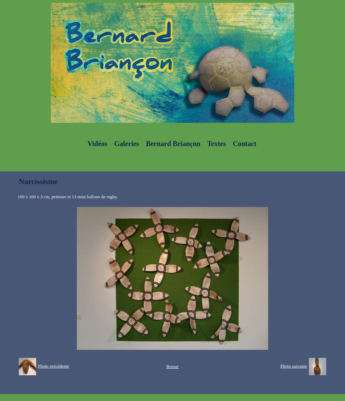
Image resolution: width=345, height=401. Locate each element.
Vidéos (97, 143)
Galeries (126, 143)
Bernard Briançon (173, 143)
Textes (216, 143)
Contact (244, 143)
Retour (172, 366)
